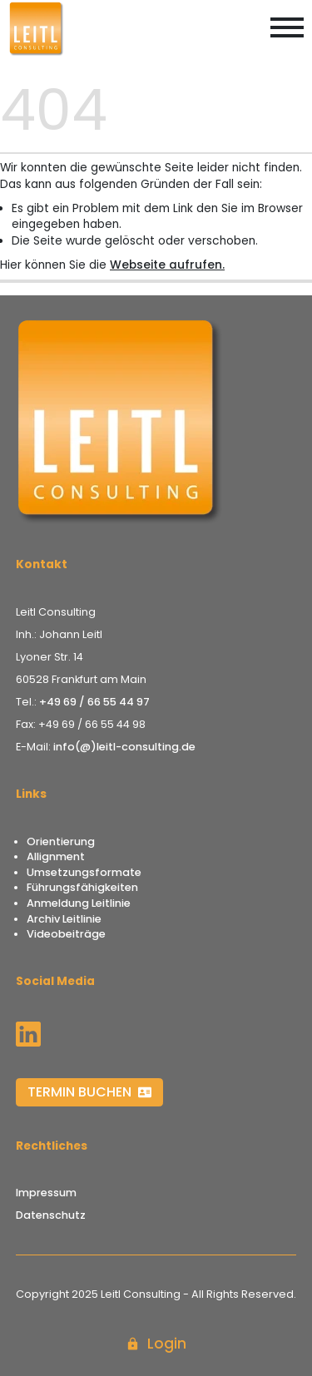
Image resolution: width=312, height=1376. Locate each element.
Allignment (56, 856)
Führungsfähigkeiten (82, 887)
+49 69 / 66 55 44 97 (94, 702)
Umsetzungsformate (84, 872)
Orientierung (61, 841)
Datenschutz (51, 1215)
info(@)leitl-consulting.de (124, 747)
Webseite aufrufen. (167, 265)
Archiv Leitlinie (64, 919)
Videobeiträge (66, 934)
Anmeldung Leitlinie (79, 903)
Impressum (46, 1192)
